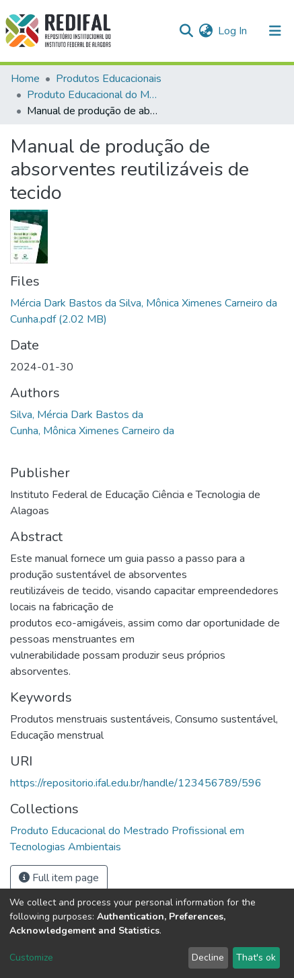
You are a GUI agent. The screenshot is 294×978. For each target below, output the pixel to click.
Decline (208, 957)
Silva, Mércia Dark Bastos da (76, 414)
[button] (205, 31)
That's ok (256, 957)
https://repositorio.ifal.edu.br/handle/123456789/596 (136, 783)
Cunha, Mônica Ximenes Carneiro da (92, 430)
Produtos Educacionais (108, 78)
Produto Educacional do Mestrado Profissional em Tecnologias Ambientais (94, 94)
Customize (31, 957)
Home (25, 78)
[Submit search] (186, 31)
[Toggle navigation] (275, 30)
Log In (233, 31)
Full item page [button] (59, 877)
